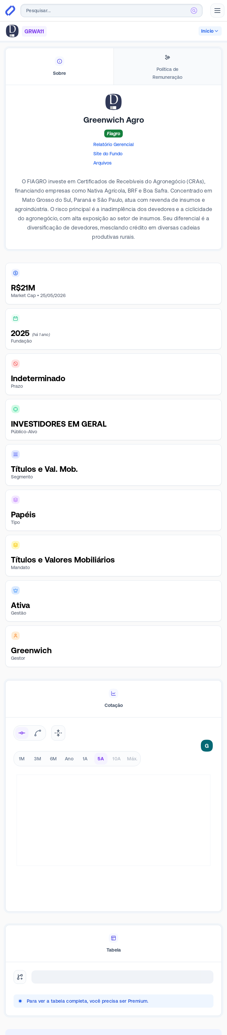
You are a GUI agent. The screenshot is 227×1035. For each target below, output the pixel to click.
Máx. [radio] (132, 758)
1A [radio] (85, 758)
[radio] (21, 733)
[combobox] (112, 10)
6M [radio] (53, 758)
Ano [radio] (69, 758)
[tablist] (113, 66)
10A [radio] (116, 758)
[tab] (60, 66)
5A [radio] (101, 758)
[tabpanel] (113, 177)
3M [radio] (37, 758)
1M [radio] (22, 758)
